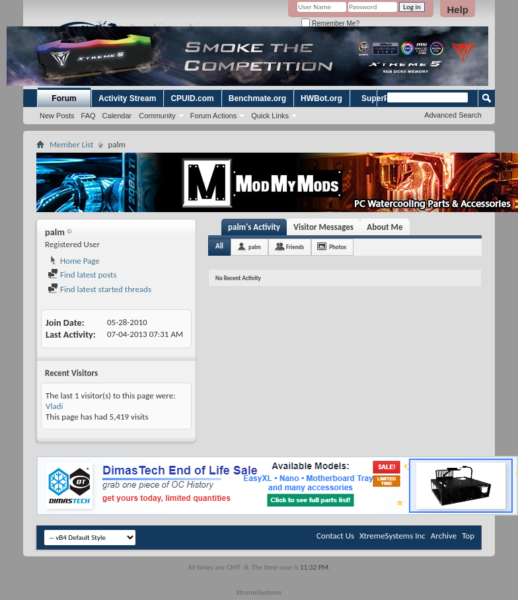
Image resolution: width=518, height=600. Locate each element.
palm (254, 246)
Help (457, 9)
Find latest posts (82, 275)
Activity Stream (127, 98)
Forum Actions (213, 116)
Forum (64, 98)
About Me (384, 227)
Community (157, 116)
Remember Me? (330, 23)
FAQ (88, 116)
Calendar (117, 116)
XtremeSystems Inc (392, 536)
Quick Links (270, 116)
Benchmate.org (257, 98)
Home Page (74, 261)
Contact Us (335, 536)
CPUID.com (191, 98)
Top (468, 536)
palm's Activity (254, 227)
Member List (71, 144)
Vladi (54, 406)
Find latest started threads (99, 289)
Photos (337, 246)
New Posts (57, 116)
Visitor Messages (323, 227)
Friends (295, 246)
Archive (444, 536)
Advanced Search (453, 115)
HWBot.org (321, 98)
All (219, 246)
